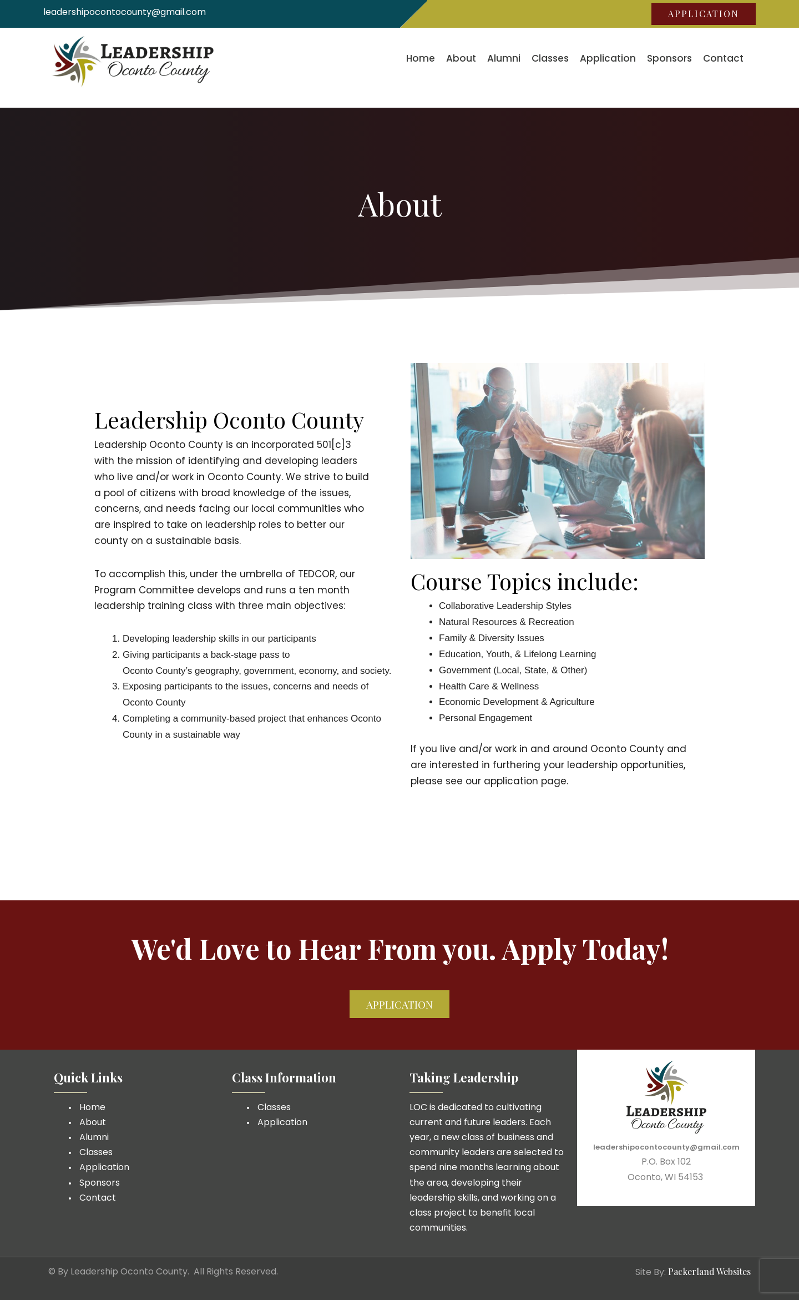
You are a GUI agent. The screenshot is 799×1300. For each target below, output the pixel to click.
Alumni (503, 58)
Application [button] (703, 13)
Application (608, 58)
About (461, 58)
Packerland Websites (709, 1271)
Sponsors (669, 58)
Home (420, 58)
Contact (723, 58)
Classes (550, 58)
